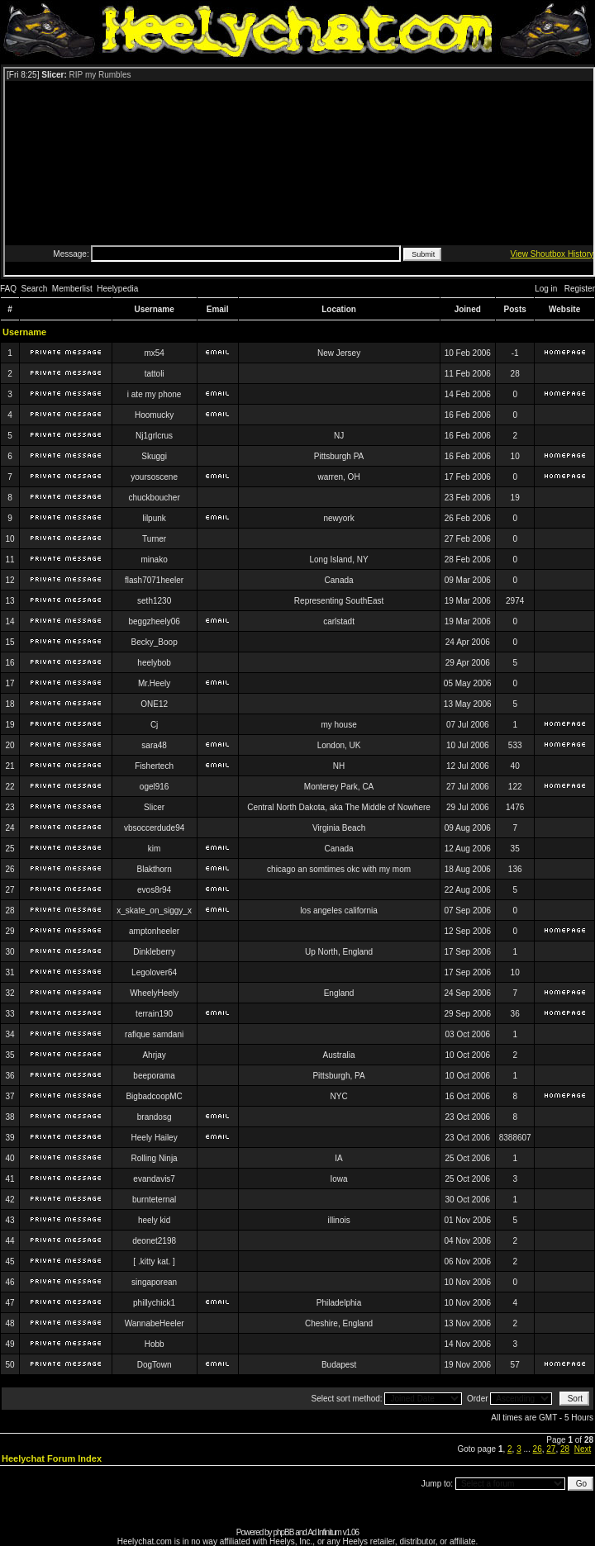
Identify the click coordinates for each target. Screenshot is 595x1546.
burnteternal (154, 1199)
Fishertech (154, 766)
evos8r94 (154, 889)
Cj (154, 724)
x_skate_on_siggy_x (154, 910)
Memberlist (72, 288)
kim (154, 848)
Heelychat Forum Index (52, 1458)
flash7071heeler (154, 580)
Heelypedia (117, 288)
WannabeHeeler (154, 1323)
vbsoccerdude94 (154, 827)
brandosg (154, 1117)
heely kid (154, 1220)
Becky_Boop (154, 642)
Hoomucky (154, 415)
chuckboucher (153, 497)
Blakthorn (154, 869)
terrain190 (154, 1013)
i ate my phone (154, 394)
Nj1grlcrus (154, 435)
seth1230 (154, 600)
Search (34, 288)
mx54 (154, 353)
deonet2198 (154, 1240)
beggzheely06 (153, 621)
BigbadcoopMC (154, 1096)
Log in (546, 288)
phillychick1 (154, 1302)
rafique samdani (154, 1034)
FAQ (8, 288)
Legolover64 (154, 972)
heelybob (154, 662)
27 (550, 1449)
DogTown (154, 1364)
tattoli (154, 373)
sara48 (154, 745)
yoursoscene (154, 476)
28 (564, 1449)
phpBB (283, 1532)
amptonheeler (154, 931)
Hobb (154, 1344)
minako (154, 559)
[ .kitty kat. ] (154, 1261)
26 (537, 1449)
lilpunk (153, 518)
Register (579, 288)
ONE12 (154, 704)
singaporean (154, 1282)
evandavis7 (154, 1178)
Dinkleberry (154, 951)
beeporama (154, 1075)
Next (583, 1449)
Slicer (154, 807)
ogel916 (154, 786)
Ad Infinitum (324, 1532)
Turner (154, 538)
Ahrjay (153, 1055)
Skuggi (154, 456)
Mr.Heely (154, 683)
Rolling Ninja (154, 1158)
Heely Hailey (154, 1137)
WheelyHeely (154, 993)
